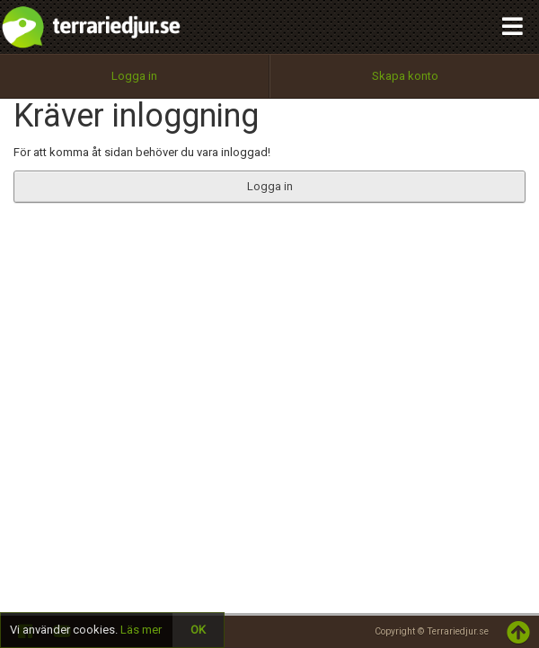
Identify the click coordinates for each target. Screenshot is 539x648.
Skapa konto (405, 76)
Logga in (134, 76)
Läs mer (141, 629)
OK (198, 629)
